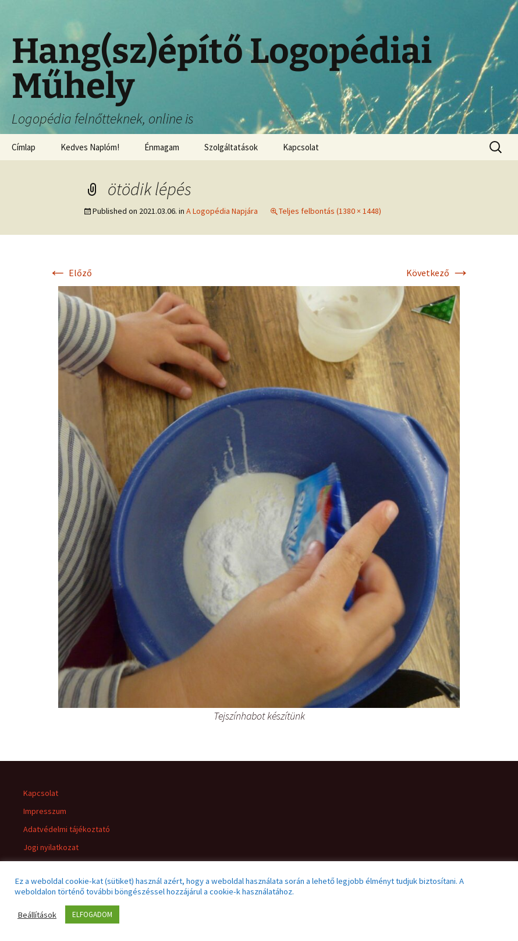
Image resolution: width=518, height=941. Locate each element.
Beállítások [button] (36, 915)
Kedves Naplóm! (90, 147)
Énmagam (161, 147)
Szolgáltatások (231, 147)
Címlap (24, 147)
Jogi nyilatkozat (51, 847)
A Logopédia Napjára (222, 211)
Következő (438, 273)
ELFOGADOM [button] (92, 914)
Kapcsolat (301, 147)
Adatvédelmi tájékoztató (66, 829)
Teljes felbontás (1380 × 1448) (330, 211)
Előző (70, 273)
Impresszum (44, 811)
